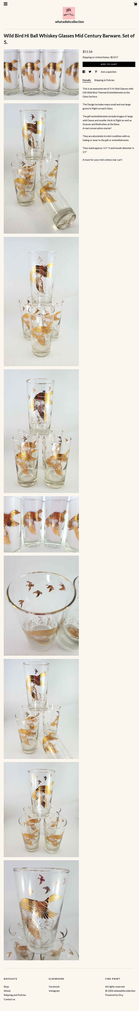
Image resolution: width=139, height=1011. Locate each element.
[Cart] (135, 4)
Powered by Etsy (114, 994)
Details (87, 80)
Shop (6, 986)
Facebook (54, 986)
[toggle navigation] (5, 3)
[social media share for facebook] (84, 71)
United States (102, 57)
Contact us (9, 999)
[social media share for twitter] (90, 71)
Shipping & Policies (104, 80)
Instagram (54, 990)
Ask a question (108, 71)
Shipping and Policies (15, 994)
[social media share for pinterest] (96, 71)
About (7, 990)
